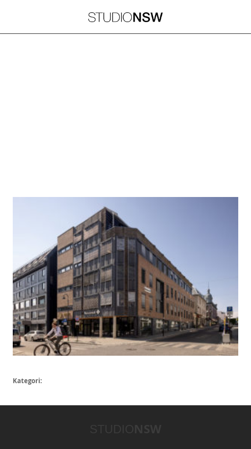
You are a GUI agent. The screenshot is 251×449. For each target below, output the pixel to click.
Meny (20, 16)
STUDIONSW (125, 17)
